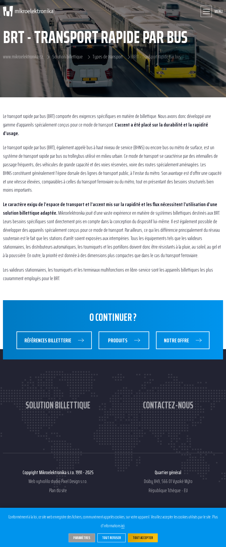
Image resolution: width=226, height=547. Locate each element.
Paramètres (81, 538)
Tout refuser (111, 538)
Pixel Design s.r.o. (74, 481)
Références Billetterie (48, 340)
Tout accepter (143, 538)
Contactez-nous (168, 405)
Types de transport (107, 57)
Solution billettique (68, 57)
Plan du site (58, 491)
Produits (118, 340)
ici (122, 526)
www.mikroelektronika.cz (23, 57)
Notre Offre (177, 340)
